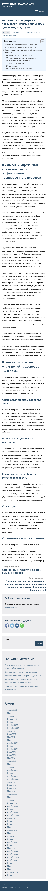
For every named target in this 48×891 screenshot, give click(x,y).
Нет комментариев (9, 36)
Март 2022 (11, 833)
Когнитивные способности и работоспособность (19, 62)
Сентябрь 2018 (13, 857)
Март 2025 (11, 740)
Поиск (7, 640)
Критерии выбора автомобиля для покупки (21, 672)
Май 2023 (11, 791)
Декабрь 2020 (12, 842)
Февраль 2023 (12, 800)
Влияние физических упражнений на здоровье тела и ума (23, 51)
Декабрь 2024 (12, 743)
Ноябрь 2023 (12, 773)
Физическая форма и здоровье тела (21, 55)
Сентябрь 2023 (13, 779)
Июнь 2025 (11, 734)
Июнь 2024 (11, 755)
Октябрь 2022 (12, 812)
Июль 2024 (11, 752)
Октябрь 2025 (12, 725)
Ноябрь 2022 (12, 809)
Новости (6, 32)
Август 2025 (11, 731)
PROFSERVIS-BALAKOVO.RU (18, 3)
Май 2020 (11, 848)
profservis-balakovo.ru (34, 32)
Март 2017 (11, 869)
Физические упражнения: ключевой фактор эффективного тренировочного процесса (22, 45)
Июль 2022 (11, 821)
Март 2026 (11, 713)
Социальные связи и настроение (21, 68)
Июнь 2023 (11, 788)
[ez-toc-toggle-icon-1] (41, 41)
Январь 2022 (12, 839)
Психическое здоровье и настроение (22, 58)
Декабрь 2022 (12, 806)
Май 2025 (11, 737)
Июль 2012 (11, 875)
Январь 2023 (12, 803)
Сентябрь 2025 (13, 728)
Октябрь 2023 (12, 776)
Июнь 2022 (11, 824)
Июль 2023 (11, 785)
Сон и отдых (13, 66)
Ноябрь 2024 (12, 746)
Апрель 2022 (12, 830)
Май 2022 (11, 827)
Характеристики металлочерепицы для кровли (23, 676)
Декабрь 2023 (12, 770)
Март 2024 (11, 764)
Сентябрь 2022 (13, 815)
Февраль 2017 (12, 872)
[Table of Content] (42, 41)
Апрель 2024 (12, 761)
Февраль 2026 (12, 716)
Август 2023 (11, 782)
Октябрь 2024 (12, 749)
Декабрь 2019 (12, 851)
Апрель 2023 (12, 794)
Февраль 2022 (12, 836)
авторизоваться (11, 607)
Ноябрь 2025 (12, 722)
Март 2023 (11, 797)
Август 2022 (12, 818)
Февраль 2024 (12, 767)
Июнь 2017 (11, 863)
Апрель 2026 (12, 710)
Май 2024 (11, 758)
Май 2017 (10, 866)
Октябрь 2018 (12, 854)
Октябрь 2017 (12, 860)
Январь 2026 (12, 719)
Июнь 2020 (11, 845)
